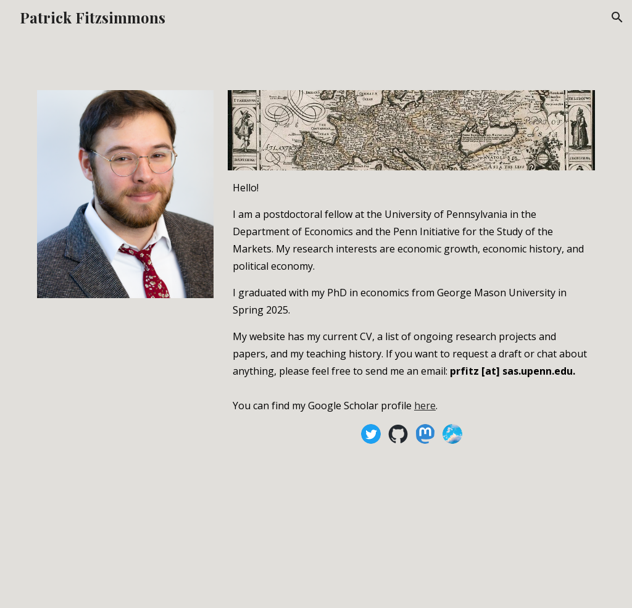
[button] (617, 17)
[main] (411, 295)
